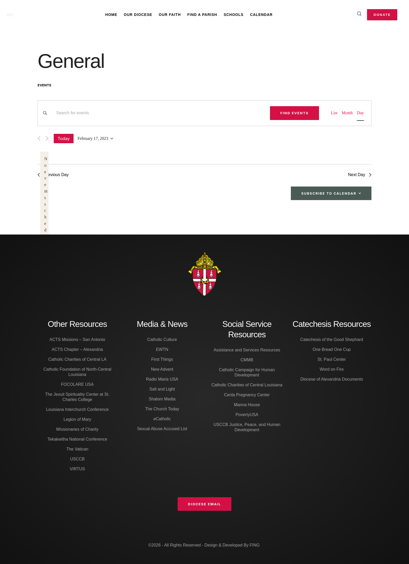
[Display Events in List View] (334, 113)
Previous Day (53, 174)
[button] (205, 504)
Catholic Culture (162, 339)
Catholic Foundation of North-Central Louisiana (77, 372)
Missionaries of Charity (77, 429)
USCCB (77, 459)
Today (64, 138)
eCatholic (162, 419)
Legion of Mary (77, 419)
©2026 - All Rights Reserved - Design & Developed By (199, 545)
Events (44, 85)
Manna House (247, 405)
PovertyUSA (247, 414)
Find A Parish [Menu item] (202, 14)
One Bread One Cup (332, 349)
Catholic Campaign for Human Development (247, 372)
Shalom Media (162, 399)
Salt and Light (162, 389)
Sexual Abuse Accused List (162, 429)
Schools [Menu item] (233, 14)
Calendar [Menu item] (261, 14)
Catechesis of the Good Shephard (331, 339)
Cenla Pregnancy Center (247, 395)
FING (255, 545)
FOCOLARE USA (77, 384)
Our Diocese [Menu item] (138, 14)
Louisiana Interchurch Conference (77, 409)
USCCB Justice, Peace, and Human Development (246, 427)
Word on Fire (332, 369)
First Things (162, 359)
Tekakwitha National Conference (77, 439)
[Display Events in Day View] (360, 113)
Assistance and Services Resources (247, 350)
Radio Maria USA (162, 379)
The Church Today (162, 409)
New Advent (162, 369)
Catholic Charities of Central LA (77, 359)
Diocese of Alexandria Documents (331, 379)
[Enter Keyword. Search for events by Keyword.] (160, 113)
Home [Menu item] (111, 14)
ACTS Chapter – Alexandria (77, 349)
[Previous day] (39, 138)
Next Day (359, 174)
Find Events (294, 113)
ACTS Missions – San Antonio (77, 339)
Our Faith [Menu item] (170, 14)
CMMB (246, 360)
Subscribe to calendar (328, 193)
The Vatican (77, 449)
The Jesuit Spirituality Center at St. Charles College (77, 397)
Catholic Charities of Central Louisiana (246, 385)
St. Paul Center (331, 359)
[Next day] (47, 138)
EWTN (162, 349)
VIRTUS (77, 469)
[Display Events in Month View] (347, 113)
